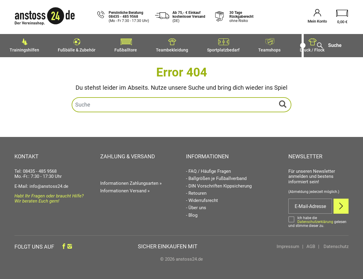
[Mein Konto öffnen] (317, 17)
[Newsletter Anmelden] (341, 204)
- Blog (191, 213)
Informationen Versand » (125, 189)
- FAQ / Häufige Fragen (208, 169)
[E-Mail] (310, 204)
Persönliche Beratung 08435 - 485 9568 (129, 17)
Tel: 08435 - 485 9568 (35, 169)
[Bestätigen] (318, 220)
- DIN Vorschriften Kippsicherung (219, 184)
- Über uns (196, 206)
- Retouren (196, 191)
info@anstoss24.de (48, 184)
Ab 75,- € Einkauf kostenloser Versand (188, 17)
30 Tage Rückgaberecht (241, 17)
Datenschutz (335, 245)
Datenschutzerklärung (315, 220)
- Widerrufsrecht (202, 199)
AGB (310, 245)
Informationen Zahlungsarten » (131, 181)
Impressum (288, 245)
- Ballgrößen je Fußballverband (216, 177)
